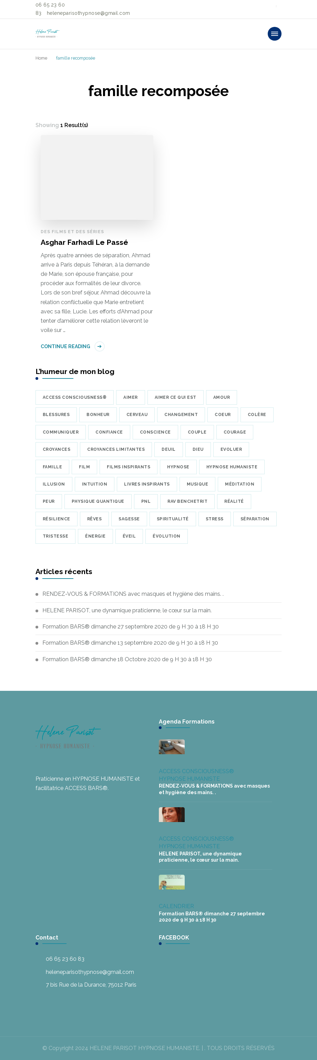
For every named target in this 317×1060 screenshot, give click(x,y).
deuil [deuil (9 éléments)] (169, 449)
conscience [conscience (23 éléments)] (155, 432)
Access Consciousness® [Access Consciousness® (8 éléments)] (75, 397)
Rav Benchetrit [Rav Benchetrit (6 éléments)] (187, 501)
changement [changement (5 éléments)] (181, 414)
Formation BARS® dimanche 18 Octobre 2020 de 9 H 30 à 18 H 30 (127, 659)
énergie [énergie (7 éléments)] (95, 536)
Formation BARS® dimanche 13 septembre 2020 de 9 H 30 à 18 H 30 (130, 643)
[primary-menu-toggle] (275, 34)
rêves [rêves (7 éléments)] (94, 519)
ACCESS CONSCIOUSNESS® (196, 771)
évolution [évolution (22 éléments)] (167, 536)
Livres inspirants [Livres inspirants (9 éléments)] (147, 484)
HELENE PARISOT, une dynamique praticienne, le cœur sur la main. (127, 610)
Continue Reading (65, 346)
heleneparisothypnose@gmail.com (90, 972)
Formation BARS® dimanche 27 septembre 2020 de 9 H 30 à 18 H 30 (130, 626)
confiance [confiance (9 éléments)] (109, 432)
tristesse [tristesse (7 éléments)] (56, 536)
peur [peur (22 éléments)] (49, 501)
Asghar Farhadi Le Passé (84, 242)
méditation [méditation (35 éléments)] (239, 484)
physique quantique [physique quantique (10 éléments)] (98, 501)
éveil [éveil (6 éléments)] (129, 536)
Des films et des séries (72, 231)
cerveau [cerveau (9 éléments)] (137, 414)
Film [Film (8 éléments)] (84, 467)
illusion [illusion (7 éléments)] (54, 484)
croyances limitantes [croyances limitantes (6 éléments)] (116, 449)
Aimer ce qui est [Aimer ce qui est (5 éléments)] (175, 397)
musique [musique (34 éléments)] (197, 484)
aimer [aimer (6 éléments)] (130, 397)
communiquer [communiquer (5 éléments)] (61, 432)
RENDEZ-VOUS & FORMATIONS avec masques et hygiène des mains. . (133, 594)
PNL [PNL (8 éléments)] (146, 501)
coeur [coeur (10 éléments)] (223, 414)
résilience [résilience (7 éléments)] (56, 519)
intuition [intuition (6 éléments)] (95, 484)
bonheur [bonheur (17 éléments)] (98, 414)
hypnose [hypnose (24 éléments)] (178, 467)
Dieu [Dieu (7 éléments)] (198, 449)
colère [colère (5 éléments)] (257, 414)
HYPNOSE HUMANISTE (189, 779)
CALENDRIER (176, 906)
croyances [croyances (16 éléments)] (57, 449)
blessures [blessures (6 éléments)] (56, 414)
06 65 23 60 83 (65, 959)
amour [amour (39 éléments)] (221, 397)
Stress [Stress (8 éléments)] (215, 519)
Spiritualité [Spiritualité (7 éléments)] (173, 519)
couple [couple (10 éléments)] (197, 432)
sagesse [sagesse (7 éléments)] (129, 519)
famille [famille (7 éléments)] (52, 467)
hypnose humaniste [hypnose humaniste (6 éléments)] (232, 467)
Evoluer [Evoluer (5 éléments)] (231, 449)
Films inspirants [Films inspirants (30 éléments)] (128, 467)
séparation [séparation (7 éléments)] (255, 519)
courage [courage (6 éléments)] (235, 432)
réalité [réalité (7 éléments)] (234, 501)
